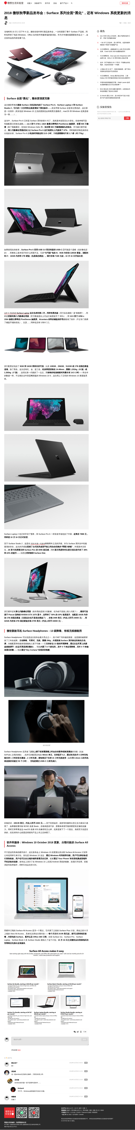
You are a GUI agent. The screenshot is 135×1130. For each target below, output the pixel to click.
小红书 (76, 1108)
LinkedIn (81, 1114)
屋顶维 (13, 1071)
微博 (80, 1108)
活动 (55, 3)
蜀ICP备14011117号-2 (10, 1127)
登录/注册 (125, 3)
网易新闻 (94, 1112)
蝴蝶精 (13, 1097)
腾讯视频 (85, 1110)
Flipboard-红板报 (86, 1112)
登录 (19, 1050)
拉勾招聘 (75, 1114)
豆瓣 (83, 1108)
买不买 (47, 3)
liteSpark (21, 1088)
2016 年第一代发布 (39, 544)
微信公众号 (70, 1108)
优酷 (90, 1110)
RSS (68, 1112)
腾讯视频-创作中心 (76, 1110)
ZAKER (78, 1112)
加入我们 (69, 1114)
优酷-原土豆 (96, 1110)
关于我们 (6, 1124)
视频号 (68, 1110)
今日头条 (72, 1112)
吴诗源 (17, 1080)
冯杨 (10, 23)
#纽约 (129, 23)
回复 (86, 1063)
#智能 (125, 23)
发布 (84, 1039)
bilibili (102, 1110)
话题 (29, 3)
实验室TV (38, 3)
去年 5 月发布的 (18, 313)
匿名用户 (14, 1063)
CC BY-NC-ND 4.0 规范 (68, 1121)
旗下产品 (63, 3)
